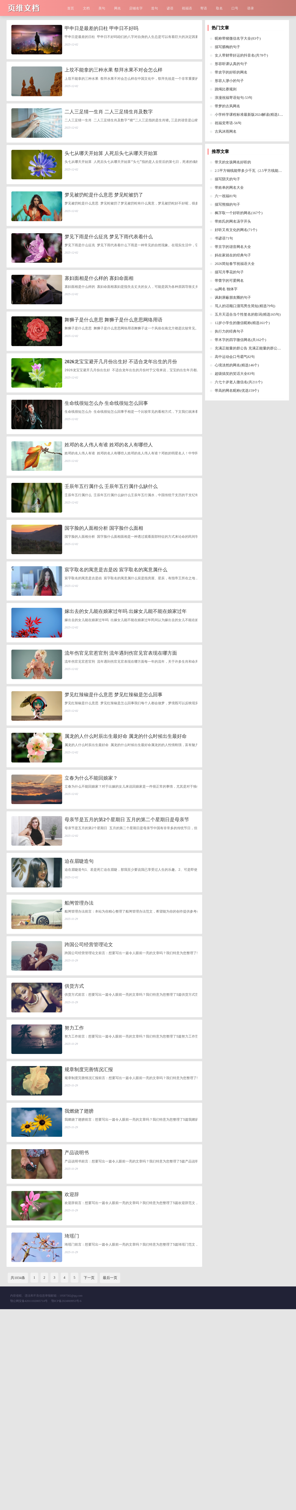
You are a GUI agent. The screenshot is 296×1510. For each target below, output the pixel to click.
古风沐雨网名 (226, 131)
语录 (250, 8)
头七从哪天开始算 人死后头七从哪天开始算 (111, 173)
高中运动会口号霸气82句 (235, 357)
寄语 (203, 8)
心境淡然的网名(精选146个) (237, 365)
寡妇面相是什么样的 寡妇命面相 (99, 318)
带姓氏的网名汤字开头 (233, 221)
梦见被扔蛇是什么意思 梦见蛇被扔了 (104, 222)
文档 (86, 8)
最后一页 (110, 1479)
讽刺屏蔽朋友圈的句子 (233, 297)
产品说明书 (77, 1333)
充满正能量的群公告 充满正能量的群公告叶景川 (253, 348)
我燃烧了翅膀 (79, 1285)
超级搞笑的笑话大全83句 (235, 374)
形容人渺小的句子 (229, 81)
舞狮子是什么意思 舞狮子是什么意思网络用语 (114, 367)
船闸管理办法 (79, 1043)
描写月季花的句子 (229, 272)
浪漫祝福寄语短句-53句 (233, 98)
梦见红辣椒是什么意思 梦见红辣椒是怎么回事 (114, 802)
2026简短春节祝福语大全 (235, 264)
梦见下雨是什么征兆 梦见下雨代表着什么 (109, 270)
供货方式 (74, 1140)
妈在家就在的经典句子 (233, 255)
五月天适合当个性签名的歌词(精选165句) (248, 314)
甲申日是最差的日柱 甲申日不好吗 (101, 28)
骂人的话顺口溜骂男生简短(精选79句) (245, 306)
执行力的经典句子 (229, 331)
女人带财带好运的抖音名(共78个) (241, 55)
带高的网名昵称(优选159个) (237, 390)
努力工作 (74, 1188)
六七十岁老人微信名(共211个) (238, 382)
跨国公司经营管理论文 (89, 1092)
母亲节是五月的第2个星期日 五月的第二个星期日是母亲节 (127, 947)
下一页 (89, 1479)
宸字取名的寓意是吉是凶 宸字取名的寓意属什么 (116, 657)
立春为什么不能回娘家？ (91, 898)
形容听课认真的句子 (231, 64)
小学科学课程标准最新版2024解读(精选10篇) (250, 114)
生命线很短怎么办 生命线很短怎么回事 (106, 463)
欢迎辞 (72, 1382)
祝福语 (187, 8)
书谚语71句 (224, 238)
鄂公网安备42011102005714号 (29, 1501)
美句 (101, 8)
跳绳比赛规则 (226, 89)
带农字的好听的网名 (231, 72)
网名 (117, 8)
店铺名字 (136, 8)
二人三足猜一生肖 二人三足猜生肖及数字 (109, 125)
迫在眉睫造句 (79, 995)
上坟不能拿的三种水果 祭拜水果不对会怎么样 (114, 77)
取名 (219, 8)
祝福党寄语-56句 (228, 123)
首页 (70, 8)
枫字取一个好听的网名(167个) (239, 213)
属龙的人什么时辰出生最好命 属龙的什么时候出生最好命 (126, 850)
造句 (154, 8)
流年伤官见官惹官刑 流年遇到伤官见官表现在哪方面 (121, 753)
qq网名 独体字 (226, 289)
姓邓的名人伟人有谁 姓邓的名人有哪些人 (109, 512)
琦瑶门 (72, 1430)
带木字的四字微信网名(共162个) (240, 340)
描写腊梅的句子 (227, 47)
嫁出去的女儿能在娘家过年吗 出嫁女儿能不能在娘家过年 (126, 705)
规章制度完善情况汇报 (89, 1237)
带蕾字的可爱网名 (229, 281)
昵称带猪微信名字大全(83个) (238, 38)
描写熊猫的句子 (227, 204)
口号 (234, 8)
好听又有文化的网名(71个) (236, 230)
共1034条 (18, 1479)
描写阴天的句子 (227, 179)
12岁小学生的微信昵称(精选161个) (242, 323)
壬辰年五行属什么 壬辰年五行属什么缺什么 (111, 560)
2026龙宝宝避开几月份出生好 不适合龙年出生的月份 (121, 415)
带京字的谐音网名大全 (233, 247)
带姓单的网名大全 (229, 187)
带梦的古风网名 (227, 106)
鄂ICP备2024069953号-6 (66, 1501)
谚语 (170, 8)
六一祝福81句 (226, 196)
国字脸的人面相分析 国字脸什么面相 (104, 608)
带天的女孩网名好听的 (233, 162)
